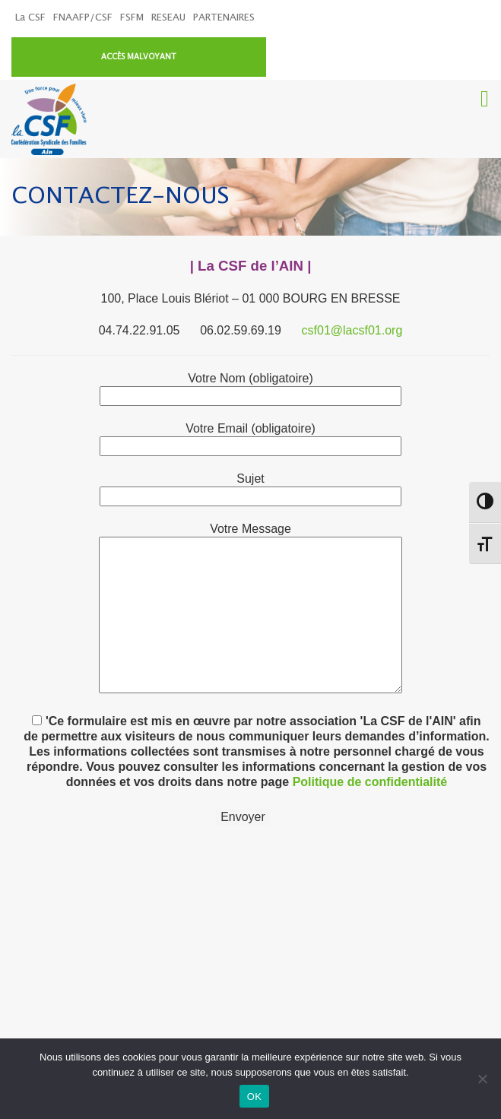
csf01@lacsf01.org (352, 293)
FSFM (132, 18)
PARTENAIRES (224, 18)
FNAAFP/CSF (83, 18)
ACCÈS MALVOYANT (405, 20)
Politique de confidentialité (370, 745)
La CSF (30, 18)
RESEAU (168, 18)
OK (254, 1096)
